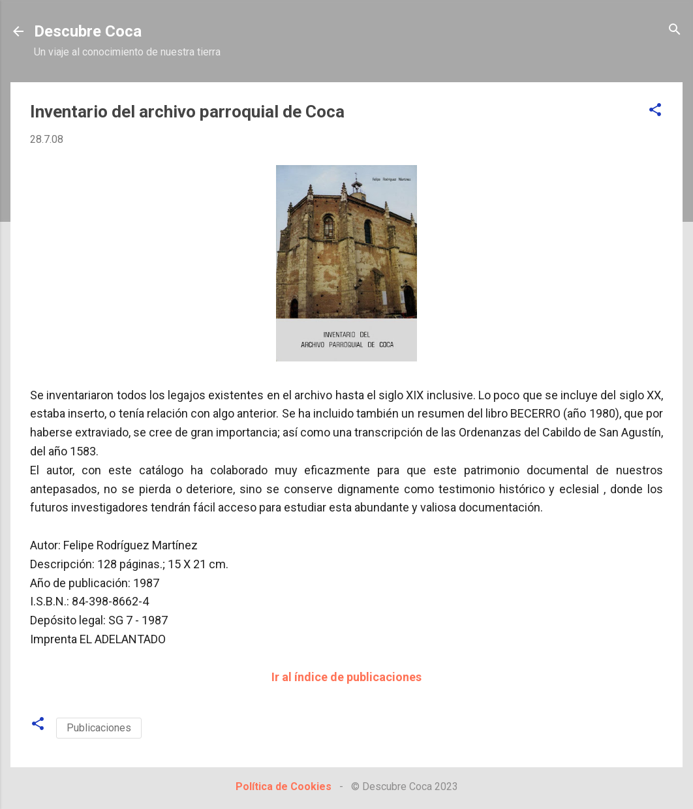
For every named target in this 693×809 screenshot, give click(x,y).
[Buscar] (675, 30)
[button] (655, 110)
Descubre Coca (88, 31)
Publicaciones (99, 728)
